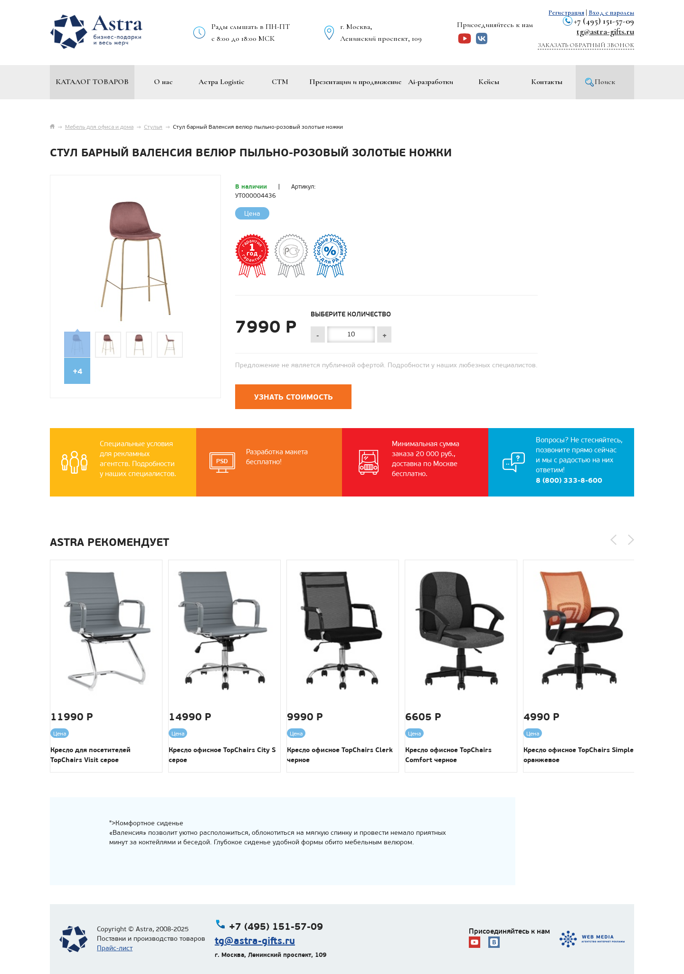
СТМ (280, 81)
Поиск (605, 81)
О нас (163, 81)
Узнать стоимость (293, 397)
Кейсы (488, 81)
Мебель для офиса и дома (99, 127)
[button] (613, 540)
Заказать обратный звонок (586, 45)
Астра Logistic (222, 81)
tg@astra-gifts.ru (605, 31)
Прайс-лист (115, 948)
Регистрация (566, 13)
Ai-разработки (430, 81)
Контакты (546, 81)
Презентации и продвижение (355, 81)
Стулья (153, 127)
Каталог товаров (92, 81)
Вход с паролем (611, 13)
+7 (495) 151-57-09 (604, 21)
